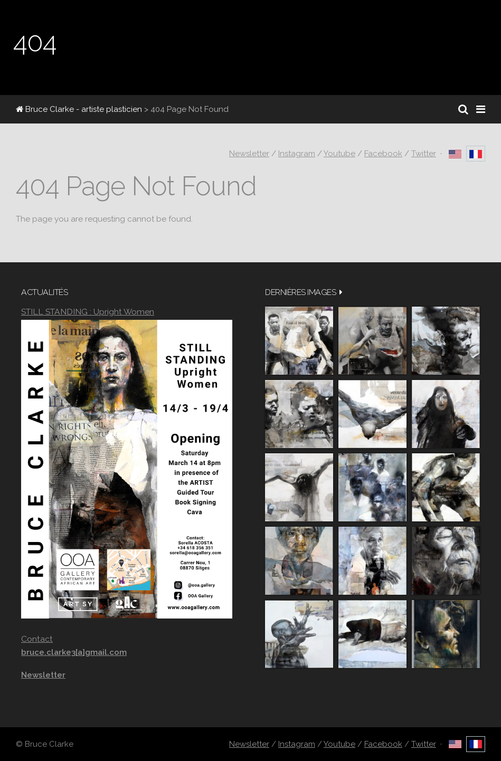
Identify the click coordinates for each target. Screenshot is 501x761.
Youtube (339, 153)
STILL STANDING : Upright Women (87, 312)
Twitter (423, 153)
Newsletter (249, 153)
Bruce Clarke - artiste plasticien (79, 109)
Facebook (383, 153)
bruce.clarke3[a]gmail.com (74, 652)
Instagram (296, 153)
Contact (37, 639)
